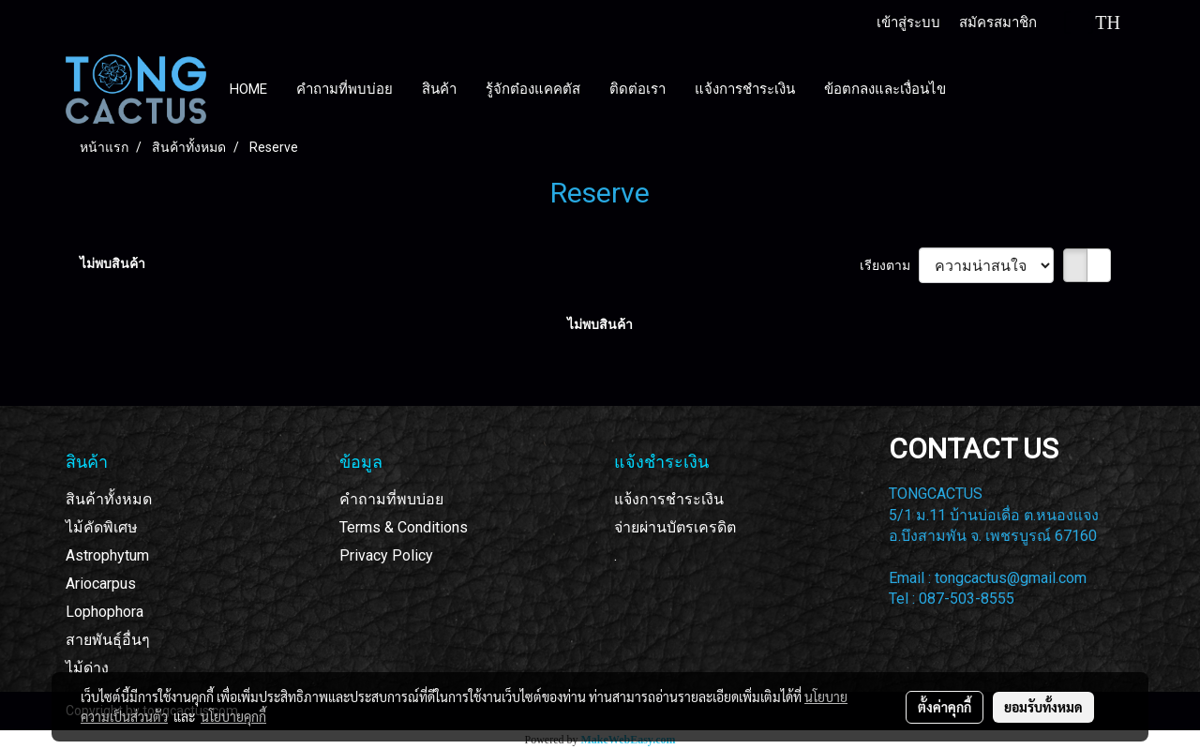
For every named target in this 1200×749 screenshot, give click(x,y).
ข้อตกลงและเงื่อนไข (885, 89)
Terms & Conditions (403, 527)
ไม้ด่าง (87, 668)
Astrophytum (107, 555)
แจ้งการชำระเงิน (745, 89)
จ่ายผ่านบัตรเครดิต (675, 527)
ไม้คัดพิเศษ (102, 527)
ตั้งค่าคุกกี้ (944, 706)
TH (1093, 22)
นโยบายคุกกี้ (233, 716)
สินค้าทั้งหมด (109, 499)
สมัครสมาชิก (998, 22)
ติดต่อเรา (637, 89)
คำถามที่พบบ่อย (344, 89)
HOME (248, 89)
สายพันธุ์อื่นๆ (108, 640)
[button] (977, 89)
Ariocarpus (101, 583)
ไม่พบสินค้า (112, 263)
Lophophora (104, 612)
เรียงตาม (889, 265)
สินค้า (439, 89)
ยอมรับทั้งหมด (1043, 706)
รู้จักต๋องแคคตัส (533, 89)
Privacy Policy (386, 555)
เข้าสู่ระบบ (908, 22)
